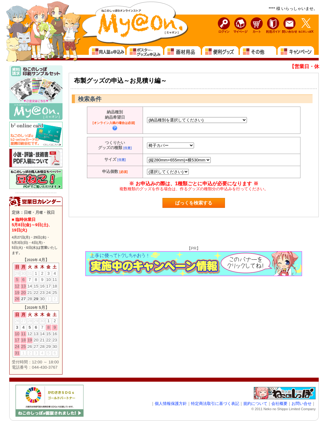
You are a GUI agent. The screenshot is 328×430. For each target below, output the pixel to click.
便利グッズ (221, 52)
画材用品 (183, 52)
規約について (255, 403)
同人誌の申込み (107, 52)
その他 (258, 52)
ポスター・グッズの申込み (145, 52)
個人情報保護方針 (171, 403)
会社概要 (279, 403)
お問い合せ (301, 403)
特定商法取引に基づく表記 (215, 403)
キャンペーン (296, 52)
